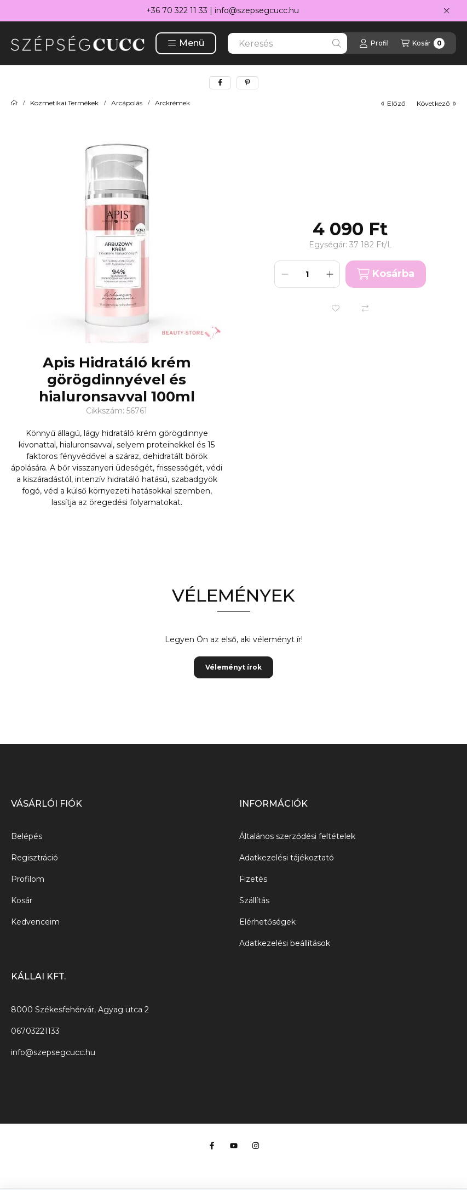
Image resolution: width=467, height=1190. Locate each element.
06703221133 (35, 1031)
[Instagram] (256, 1146)
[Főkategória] (14, 103)
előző (393, 103)
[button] (185, 43)
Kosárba (385, 274)
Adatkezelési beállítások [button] (284, 943)
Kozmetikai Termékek (64, 103)
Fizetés (253, 879)
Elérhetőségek (267, 922)
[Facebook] (212, 1146)
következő (436, 103)
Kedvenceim (35, 922)
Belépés (26, 836)
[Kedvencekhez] (335, 308)
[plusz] (329, 274)
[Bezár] (446, 10)
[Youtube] (234, 1146)
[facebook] (220, 82)
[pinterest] (247, 82)
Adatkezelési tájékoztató (286, 858)
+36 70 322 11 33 (176, 10)
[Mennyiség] (307, 274)
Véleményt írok (233, 667)
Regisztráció (34, 858)
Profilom (27, 879)
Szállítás (254, 900)
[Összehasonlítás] (365, 308)
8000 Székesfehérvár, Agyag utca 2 (80, 1010)
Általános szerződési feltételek (297, 836)
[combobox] (287, 43)
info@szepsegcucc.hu (257, 10)
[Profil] (374, 43)
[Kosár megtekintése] (422, 43)
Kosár (21, 900)
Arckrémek (172, 103)
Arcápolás (126, 103)
